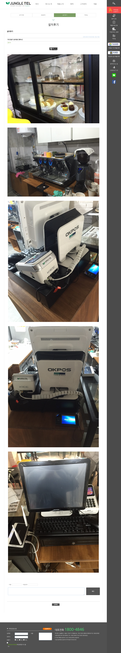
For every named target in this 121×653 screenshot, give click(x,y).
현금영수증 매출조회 (114, 56)
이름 (10, 584)
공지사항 (21, 15)
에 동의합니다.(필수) (17, 645)
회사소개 (48, 4)
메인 (37, 4)
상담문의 (43, 15)
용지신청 (113, 18)
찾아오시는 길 (114, 64)
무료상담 (116, 11)
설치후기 (65, 15)
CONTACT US (114, 70)
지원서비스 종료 (113, 32)
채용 (95, 4)
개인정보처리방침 (12, 644)
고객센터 (83, 4)
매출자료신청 (114, 25)
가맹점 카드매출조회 (114, 48)
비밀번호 (25, 584)
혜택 (71, 4)
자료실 (86, 15)
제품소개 (60, 4)
